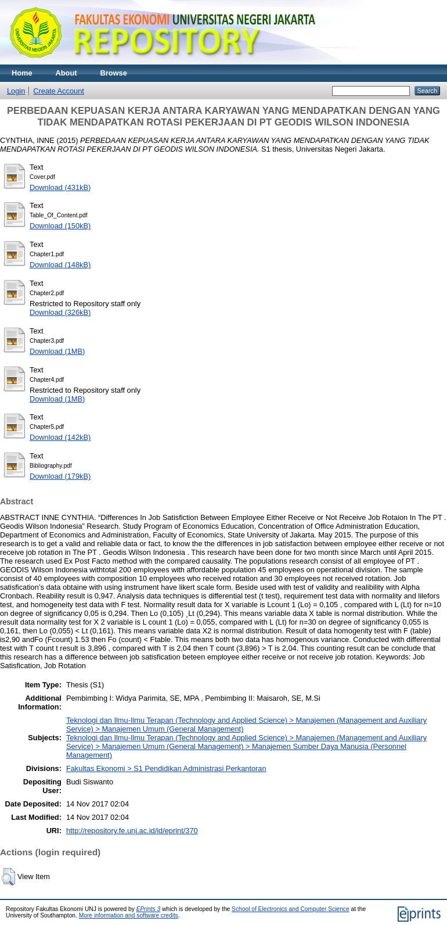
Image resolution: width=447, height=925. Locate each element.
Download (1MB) (57, 351)
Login (16, 91)
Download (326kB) (60, 312)
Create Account (58, 91)
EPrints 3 (148, 909)
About (66, 73)
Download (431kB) (60, 187)
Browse (113, 73)
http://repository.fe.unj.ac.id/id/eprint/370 (132, 830)
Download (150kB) (60, 225)
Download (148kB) (60, 264)
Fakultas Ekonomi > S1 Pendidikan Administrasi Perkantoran (166, 768)
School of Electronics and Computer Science (290, 909)
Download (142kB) (60, 437)
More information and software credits (128, 915)
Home (22, 73)
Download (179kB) (60, 476)
